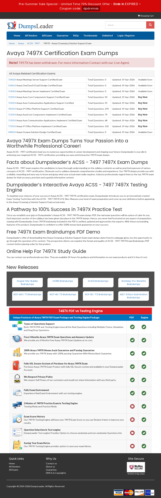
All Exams (47, 35)
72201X (12, 97)
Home (17, 35)
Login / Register (126, 35)
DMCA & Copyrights (56, 473)
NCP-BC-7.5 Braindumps (98, 294)
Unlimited (107, 35)
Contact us (51, 463)
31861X (12, 85)
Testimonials (90, 35)
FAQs (76, 35)
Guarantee (62, 35)
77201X (12, 126)
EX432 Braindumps (98, 281)
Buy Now (142, 97)
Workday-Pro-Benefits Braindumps (133, 282)
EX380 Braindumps (63, 281)
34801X (12, 132)
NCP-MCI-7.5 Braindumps (27, 294)
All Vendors (31, 35)
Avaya (21, 43)
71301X (12, 120)
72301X (12, 103)
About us (50, 466)
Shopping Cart (146, 16)
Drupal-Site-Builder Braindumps (27, 282)
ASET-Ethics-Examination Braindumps (133, 296)
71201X (12, 114)
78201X (12, 108)
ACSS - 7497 (33, 43)
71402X (12, 91)
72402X (12, 79)
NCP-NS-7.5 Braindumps (63, 294)
